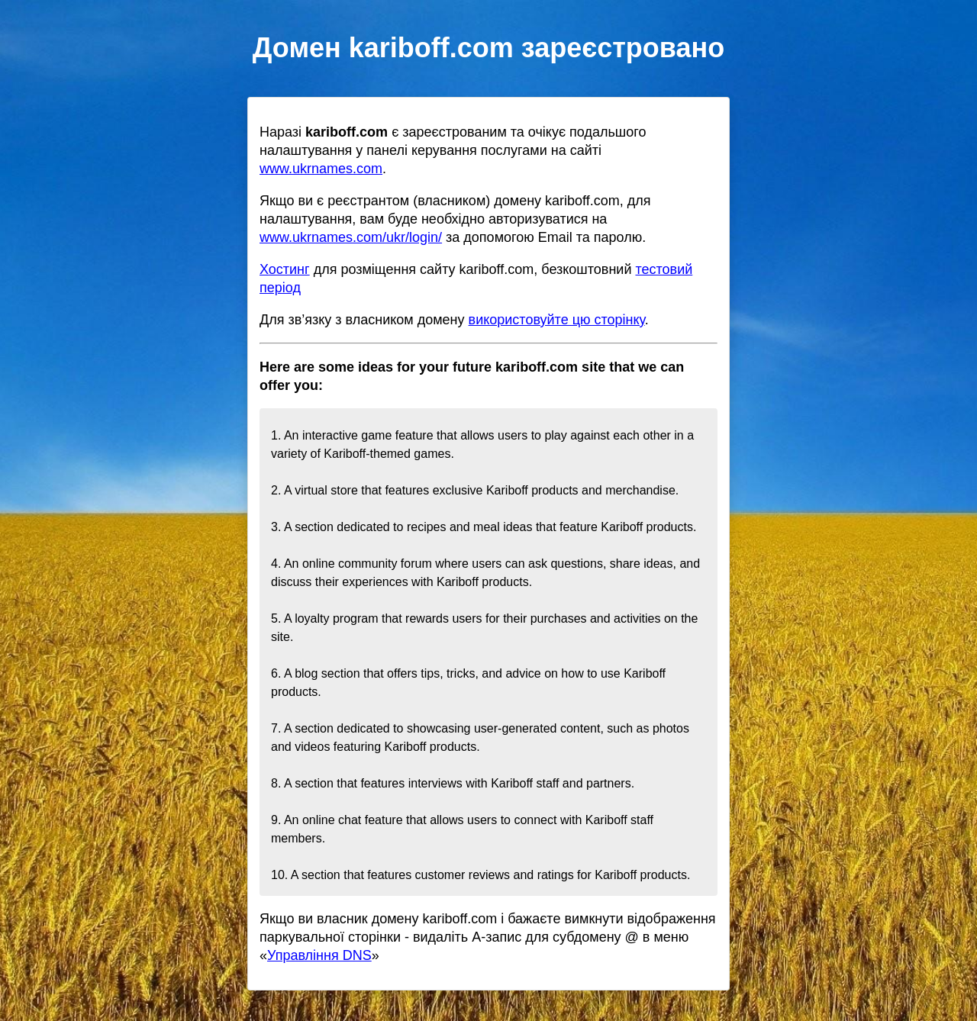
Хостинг (285, 269)
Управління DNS (319, 955)
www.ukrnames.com (321, 168)
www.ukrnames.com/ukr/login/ (351, 237)
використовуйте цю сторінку (557, 319)
